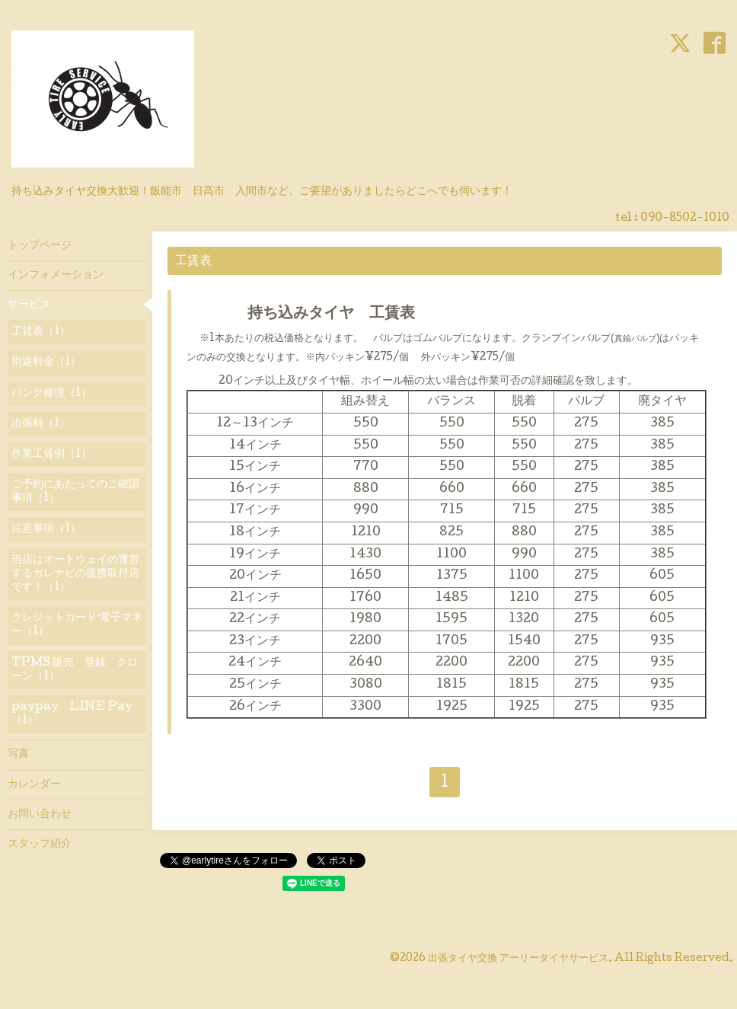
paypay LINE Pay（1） (71, 714)
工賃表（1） (40, 332)
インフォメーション (56, 276)
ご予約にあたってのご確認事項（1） (75, 492)
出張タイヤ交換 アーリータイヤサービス (518, 958)
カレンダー (34, 785)
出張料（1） (40, 424)
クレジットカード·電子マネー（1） (76, 625)
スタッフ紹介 (40, 844)
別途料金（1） (46, 362)
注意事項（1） (46, 529)
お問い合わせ (40, 815)
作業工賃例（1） (51, 455)
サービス (29, 305)
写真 (18, 755)
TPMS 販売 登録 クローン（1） (74, 670)
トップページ (40, 246)
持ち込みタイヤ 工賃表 (316, 314)
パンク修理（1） (51, 394)
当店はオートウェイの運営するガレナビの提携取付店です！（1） (75, 574)
